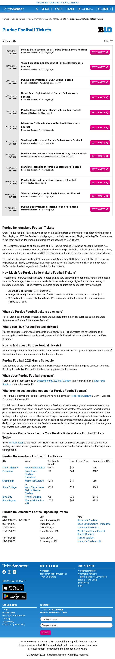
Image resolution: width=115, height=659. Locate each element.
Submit (45, 632)
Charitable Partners (87, 574)
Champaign (8, 480)
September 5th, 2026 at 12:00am (54, 380)
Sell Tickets (104, 9)
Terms (5, 609)
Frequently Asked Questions (53, 574)
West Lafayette (10, 467)
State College (9, 487)
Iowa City (7, 496)
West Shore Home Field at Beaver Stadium (34, 490)
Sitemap (6, 618)
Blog (80, 586)
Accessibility (8, 621)
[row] (57, 52)
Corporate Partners (87, 571)
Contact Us (45, 571)
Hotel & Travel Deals (87, 580)
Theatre (70, 9)
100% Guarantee (48, 577)
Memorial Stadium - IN (89, 541)
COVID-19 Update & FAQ (13, 624)
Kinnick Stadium (33, 496)
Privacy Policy (8, 612)
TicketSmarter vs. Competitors (92, 577)
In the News (83, 583)
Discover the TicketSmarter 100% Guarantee (58, 2)
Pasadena (7, 471)
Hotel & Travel (85, 9)
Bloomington (9, 500)
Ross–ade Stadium (81, 395)
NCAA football (16, 442)
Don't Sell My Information (14, 615)
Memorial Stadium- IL (88, 527)
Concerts (47, 9)
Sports (59, 9)
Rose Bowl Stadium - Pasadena (30, 474)
